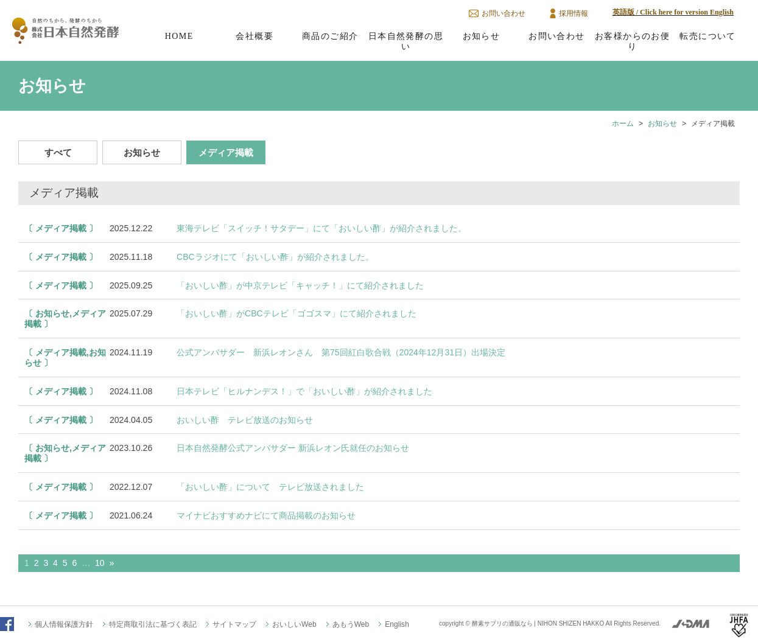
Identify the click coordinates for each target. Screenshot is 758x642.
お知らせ (481, 36)
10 (100, 563)
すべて (58, 152)
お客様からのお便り (632, 41)
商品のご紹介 (330, 36)
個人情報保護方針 (64, 624)
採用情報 (573, 13)
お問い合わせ (503, 13)
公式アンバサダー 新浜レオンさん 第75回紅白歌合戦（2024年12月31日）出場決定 (341, 352)
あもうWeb (351, 624)
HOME (179, 36)
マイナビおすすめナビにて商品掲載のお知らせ (266, 515)
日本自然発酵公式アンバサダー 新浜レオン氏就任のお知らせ (293, 448)
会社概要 (254, 36)
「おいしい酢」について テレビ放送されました (270, 487)
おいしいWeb (294, 624)
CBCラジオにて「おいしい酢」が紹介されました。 (275, 257)
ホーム (623, 123)
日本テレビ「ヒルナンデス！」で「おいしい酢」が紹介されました (304, 391)
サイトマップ (234, 624)
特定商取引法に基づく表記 (153, 624)
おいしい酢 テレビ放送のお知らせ (245, 420)
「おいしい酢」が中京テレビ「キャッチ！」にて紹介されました (300, 285)
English (397, 624)
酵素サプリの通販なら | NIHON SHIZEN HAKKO (538, 623)
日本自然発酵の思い (405, 41)
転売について (707, 36)
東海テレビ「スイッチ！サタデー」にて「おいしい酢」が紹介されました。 (321, 228)
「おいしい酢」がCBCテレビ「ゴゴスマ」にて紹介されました (296, 313)
